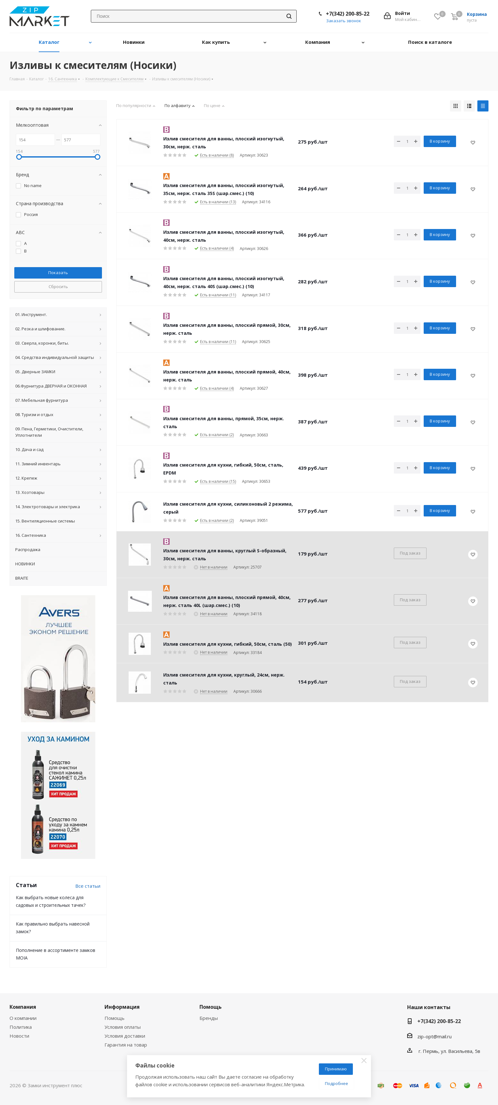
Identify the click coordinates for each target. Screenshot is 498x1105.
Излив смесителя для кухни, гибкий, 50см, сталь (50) (227, 644)
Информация (122, 1006)
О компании (23, 1018)
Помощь (114, 1018)
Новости (19, 1036)
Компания (23, 1006)
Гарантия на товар (125, 1044)
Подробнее (336, 1083)
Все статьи (87, 886)
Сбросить (58, 286)
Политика (21, 1027)
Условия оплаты (122, 1027)
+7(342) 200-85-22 (347, 13)
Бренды (208, 1018)
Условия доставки (124, 1036)
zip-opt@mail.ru (434, 1036)
